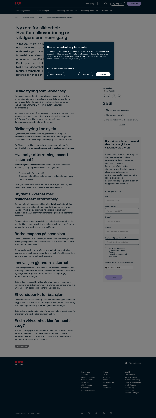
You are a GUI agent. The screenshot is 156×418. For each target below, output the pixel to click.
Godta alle (103, 74)
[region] (79, 61)
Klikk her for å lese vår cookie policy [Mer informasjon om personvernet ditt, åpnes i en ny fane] (60, 68)
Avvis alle (86, 74)
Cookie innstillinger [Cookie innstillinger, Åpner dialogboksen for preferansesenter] (56, 74)
